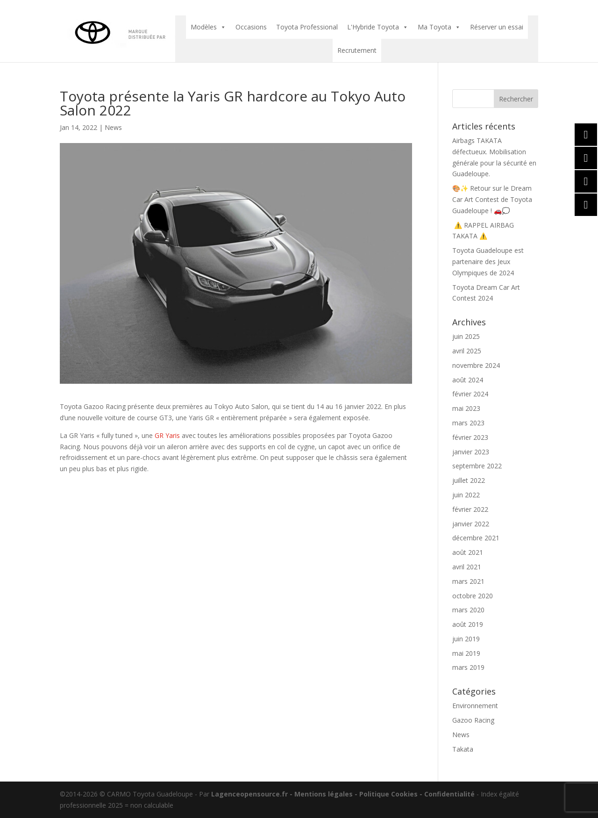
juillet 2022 (468, 480)
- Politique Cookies (385, 793)
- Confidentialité (446, 793)
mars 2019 (468, 667)
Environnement (475, 705)
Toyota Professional (307, 26)
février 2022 (470, 509)
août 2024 (467, 379)
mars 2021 (468, 581)
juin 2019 (466, 638)
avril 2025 (466, 350)
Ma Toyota (439, 27)
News (113, 127)
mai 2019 (466, 653)
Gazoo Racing (473, 720)
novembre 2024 (476, 365)
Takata (462, 749)
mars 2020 (468, 609)
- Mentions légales (320, 793)
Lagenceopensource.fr (249, 793)
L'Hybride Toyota (377, 27)
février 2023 (470, 437)
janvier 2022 (470, 523)
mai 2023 (466, 408)
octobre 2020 (472, 595)
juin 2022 (466, 494)
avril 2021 (466, 566)
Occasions (251, 26)
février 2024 (470, 393)
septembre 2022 (477, 465)
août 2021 (467, 552)
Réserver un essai (496, 26)
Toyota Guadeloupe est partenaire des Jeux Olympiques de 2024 (488, 261)
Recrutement (357, 50)
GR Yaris (167, 435)
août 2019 (467, 624)
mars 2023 (468, 422)
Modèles (208, 27)
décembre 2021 (475, 537)
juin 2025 (466, 336)
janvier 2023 (470, 451)
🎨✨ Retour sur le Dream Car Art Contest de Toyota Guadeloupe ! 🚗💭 (492, 199)
